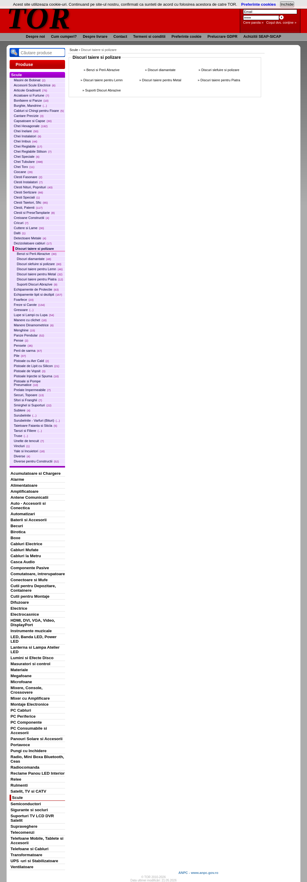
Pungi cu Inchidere (28, 751)
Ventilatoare (21, 867)
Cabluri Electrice (26, 544)
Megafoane (20, 676)
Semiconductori (25, 804)
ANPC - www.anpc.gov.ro (198, 873)
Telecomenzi (22, 832)
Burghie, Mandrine (30, 105)
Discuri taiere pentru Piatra (40, 279)
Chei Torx (24, 167)
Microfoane (21, 682)
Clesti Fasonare (28, 177)
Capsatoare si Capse (33, 121)
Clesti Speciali (27, 197)
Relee (15, 779)
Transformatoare (26, 855)
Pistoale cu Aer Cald (31, 361)
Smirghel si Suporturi (32, 405)
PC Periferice (23, 716)
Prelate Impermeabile (32, 390)
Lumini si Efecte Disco (31, 658)
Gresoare (24, 310)
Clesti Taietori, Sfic (31, 202)
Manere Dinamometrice (34, 325)
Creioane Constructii (31, 218)
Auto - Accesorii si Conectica (28, 505)
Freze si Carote (29, 304)
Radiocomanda (24, 767)
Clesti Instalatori (28, 182)
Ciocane (23, 172)
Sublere (22, 410)
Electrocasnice (24, 614)
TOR (39, 18)
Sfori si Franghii (28, 400)
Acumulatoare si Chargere (35, 473)
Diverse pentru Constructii (36, 461)
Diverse (22, 456)
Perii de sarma (28, 350)
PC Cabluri (20, 710)
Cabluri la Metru (25, 556)
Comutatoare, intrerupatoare (37, 574)
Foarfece (24, 299)
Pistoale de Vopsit (29, 371)
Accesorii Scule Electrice (34, 85)
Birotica (17, 532)
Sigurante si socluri (29, 810)
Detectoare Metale (30, 238)
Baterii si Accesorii (28, 520)
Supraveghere (23, 826)
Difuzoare (19, 602)
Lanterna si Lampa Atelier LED (35, 649)
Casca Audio (22, 562)
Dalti (19, 233)
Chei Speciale (26, 156)
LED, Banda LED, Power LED (33, 639)
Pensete (23, 345)
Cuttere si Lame (29, 228)
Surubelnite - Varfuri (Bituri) (37, 420)
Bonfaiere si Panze (31, 100)
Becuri (16, 526)
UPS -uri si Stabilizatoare (34, 861)
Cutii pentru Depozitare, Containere (33, 588)
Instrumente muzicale (31, 631)
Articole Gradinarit (30, 90)
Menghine (24, 330)
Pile (20, 355)
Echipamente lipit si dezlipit (38, 294)
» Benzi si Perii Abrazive (102, 70)
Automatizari (22, 514)
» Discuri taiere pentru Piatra (219, 80)
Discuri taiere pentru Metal (39, 274)
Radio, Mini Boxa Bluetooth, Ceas (37, 759)
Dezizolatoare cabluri (33, 243)
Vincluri (22, 446)
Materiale (19, 670)
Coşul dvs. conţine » (281, 22)
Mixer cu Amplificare (30, 698)
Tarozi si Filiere (28, 430)
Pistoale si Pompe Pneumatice (27, 383)
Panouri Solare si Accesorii (36, 739)
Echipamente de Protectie (36, 289)
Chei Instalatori (27, 136)
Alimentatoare (23, 485)
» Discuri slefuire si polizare (218, 70)
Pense (21, 340)
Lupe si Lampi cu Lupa (34, 315)
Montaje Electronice (29, 704)
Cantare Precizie (28, 116)
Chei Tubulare (28, 161)
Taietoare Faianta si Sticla (35, 425)
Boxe (15, 538)
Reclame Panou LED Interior (37, 773)
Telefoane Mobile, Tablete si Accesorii (36, 840)
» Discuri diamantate (160, 70)
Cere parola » (253, 22)
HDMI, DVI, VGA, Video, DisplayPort (32, 622)
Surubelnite (25, 415)
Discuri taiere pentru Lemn (40, 269)
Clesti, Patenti (28, 207)
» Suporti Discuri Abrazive (101, 90)
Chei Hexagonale (31, 126)
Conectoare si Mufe (29, 580)
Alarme (17, 479)
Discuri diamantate (34, 259)
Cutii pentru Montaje (29, 596)
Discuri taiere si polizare (34, 248)
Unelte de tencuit (29, 441)
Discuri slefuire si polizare (39, 264)
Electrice (18, 608)
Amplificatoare (24, 491)
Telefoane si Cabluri (29, 849)
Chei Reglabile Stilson (33, 151)
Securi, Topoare (29, 395)
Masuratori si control (30, 664)
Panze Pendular (29, 335)
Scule (17, 797)
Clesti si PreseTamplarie (34, 212)
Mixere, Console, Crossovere (26, 690)
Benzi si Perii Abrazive (36, 254)
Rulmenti (19, 785)
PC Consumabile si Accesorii (28, 730)
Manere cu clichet (30, 320)
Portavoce (20, 745)
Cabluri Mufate (24, 550)
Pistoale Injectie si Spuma (36, 376)
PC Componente (26, 722)
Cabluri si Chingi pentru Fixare (39, 110)
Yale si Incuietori (29, 451)
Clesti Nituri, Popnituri (33, 187)
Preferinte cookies (258, 4)
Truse (21, 436)
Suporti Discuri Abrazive (37, 284)
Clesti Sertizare (28, 192)
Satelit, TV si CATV (28, 791)
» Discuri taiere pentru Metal (160, 80)
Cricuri (21, 223)
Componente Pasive (29, 568)
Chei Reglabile (28, 146)
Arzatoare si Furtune (31, 95)
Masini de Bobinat (29, 80)
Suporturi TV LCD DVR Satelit (32, 818)
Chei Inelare (26, 131)
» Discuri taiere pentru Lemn (102, 80)
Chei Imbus (25, 141)
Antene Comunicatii (29, 497)
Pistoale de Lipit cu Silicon (36, 366)
